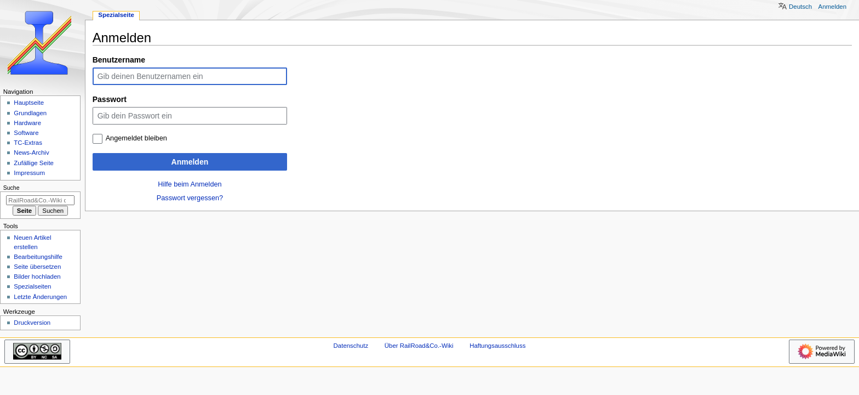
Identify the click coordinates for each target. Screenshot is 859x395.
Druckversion (32, 322)
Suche (11, 187)
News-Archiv (31, 152)
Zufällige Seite (34, 163)
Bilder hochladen (37, 276)
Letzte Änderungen (40, 297)
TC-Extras (28, 142)
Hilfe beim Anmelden (189, 184)
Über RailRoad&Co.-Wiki (419, 345)
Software (26, 132)
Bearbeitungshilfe (38, 256)
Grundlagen (30, 113)
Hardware (27, 123)
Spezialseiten (32, 286)
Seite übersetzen (37, 266)
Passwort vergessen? (190, 198)
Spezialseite (116, 15)
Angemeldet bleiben (136, 138)
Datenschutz (351, 345)
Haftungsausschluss (497, 345)
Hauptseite (29, 102)
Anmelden (190, 161)
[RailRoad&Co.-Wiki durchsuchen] (40, 200)
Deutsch (800, 6)
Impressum (29, 173)
